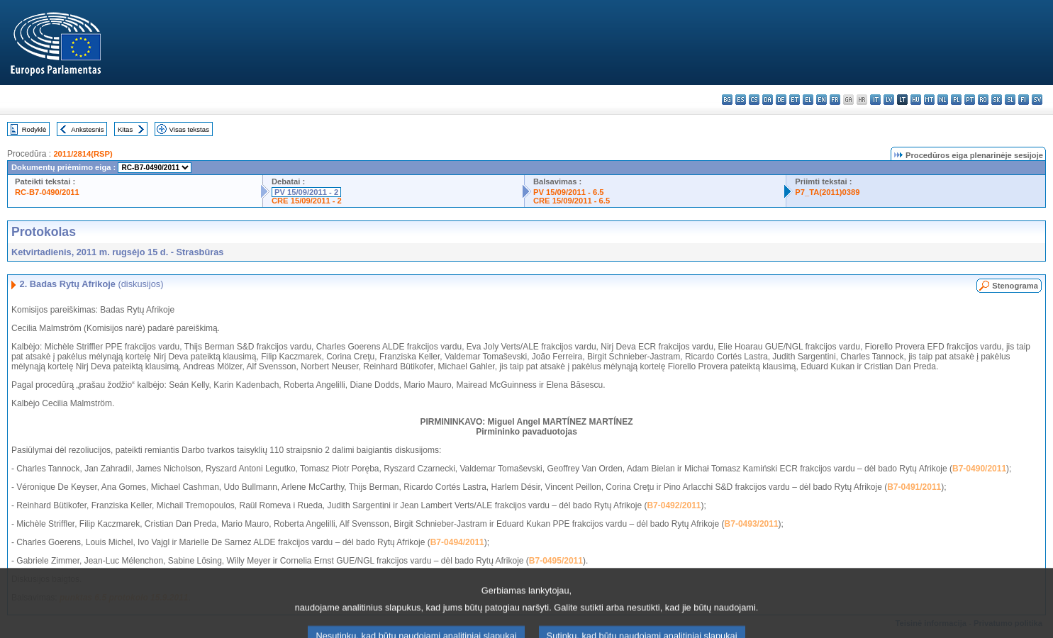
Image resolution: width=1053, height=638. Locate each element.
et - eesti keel (794, 99)
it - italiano (875, 99)
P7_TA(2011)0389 (827, 192)
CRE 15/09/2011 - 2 (307, 200)
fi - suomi (1023, 99)
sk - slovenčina (996, 99)
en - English (821, 99)
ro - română (983, 99)
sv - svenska (1037, 99)
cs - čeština (754, 99)
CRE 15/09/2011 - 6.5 (571, 200)
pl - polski (956, 99)
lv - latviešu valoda (889, 99)
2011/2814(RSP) (82, 154)
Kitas (125, 129)
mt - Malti (929, 99)
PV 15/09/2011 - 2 (306, 192)
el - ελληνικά (808, 99)
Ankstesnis (87, 129)
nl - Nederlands (942, 99)
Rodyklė (34, 129)
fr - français (835, 99)
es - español (740, 99)
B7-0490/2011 (979, 469)
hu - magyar (915, 99)
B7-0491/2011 (914, 487)
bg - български (727, 99)
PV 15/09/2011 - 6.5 (568, 192)
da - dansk (767, 99)
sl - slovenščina (1010, 99)
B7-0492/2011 (674, 505)
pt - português (969, 99)
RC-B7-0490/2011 (47, 192)
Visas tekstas (189, 129)
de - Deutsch (781, 99)
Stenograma (1015, 285)
